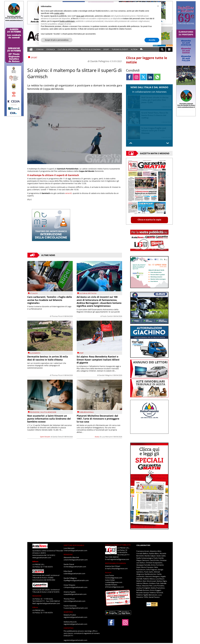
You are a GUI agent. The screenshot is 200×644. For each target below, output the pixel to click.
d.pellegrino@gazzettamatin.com (76, 580)
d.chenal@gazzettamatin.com (75, 566)
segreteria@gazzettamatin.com (48, 603)
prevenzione (34, 412)
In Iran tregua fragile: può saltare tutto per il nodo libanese (153, 130)
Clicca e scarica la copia (149, 219)
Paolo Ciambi (107, 316)
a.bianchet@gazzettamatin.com (76, 560)
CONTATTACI (68, 628)
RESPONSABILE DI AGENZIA (115, 563)
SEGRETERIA (68, 612)
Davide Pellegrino (99, 61)
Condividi (133, 70)
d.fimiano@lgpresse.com (114, 587)
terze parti (80, 16)
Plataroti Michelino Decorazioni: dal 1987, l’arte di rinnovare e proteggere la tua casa (98, 418)
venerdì (68, 193)
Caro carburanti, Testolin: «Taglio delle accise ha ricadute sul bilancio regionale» (49, 299)
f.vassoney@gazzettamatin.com (76, 608)
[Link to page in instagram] (136, 77)
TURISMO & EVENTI (120, 49)
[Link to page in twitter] (143, 77)
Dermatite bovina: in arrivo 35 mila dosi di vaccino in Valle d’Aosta (47, 358)
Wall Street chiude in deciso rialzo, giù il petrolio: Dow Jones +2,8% (154, 100)
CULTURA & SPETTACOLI (68, 49)
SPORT (106, 49)
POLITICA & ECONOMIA (91, 49)
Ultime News (48, 255)
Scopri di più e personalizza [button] (56, 40)
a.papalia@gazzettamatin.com (75, 594)
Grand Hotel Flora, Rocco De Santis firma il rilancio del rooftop (154, 115)
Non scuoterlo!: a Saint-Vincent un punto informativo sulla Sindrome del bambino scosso (49, 418)
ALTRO (133, 49)
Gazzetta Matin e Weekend (154, 153)
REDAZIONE (36, 596)
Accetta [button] (152, 40)
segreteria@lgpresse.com (119, 559)
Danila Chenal (57, 437)
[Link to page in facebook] (129, 77)
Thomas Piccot (57, 316)
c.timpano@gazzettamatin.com (75, 587)
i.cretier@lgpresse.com (113, 582)
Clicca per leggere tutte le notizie (146, 60)
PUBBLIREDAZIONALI (86, 412)
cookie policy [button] (59, 13)
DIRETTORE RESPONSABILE (74, 545)
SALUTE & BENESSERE (48, 412)
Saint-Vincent (45, 437)
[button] (158, 6)
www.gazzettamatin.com (41, 557)
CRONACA (50, 49)
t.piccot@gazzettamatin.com (74, 601)
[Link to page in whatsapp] (157, 77)
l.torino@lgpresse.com (113, 578)
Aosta (97, 437)
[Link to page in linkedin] (150, 77)
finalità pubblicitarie (67, 21)
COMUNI (39, 49)
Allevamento (34, 353)
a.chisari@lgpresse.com (119, 568)
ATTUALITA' (33, 293)
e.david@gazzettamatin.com (74, 573)
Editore (35, 561)
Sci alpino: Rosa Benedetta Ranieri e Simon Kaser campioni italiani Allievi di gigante (98, 359)
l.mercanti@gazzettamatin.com (75, 550)
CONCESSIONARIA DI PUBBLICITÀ (117, 545)
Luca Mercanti (106, 437)
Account (108, 572)
